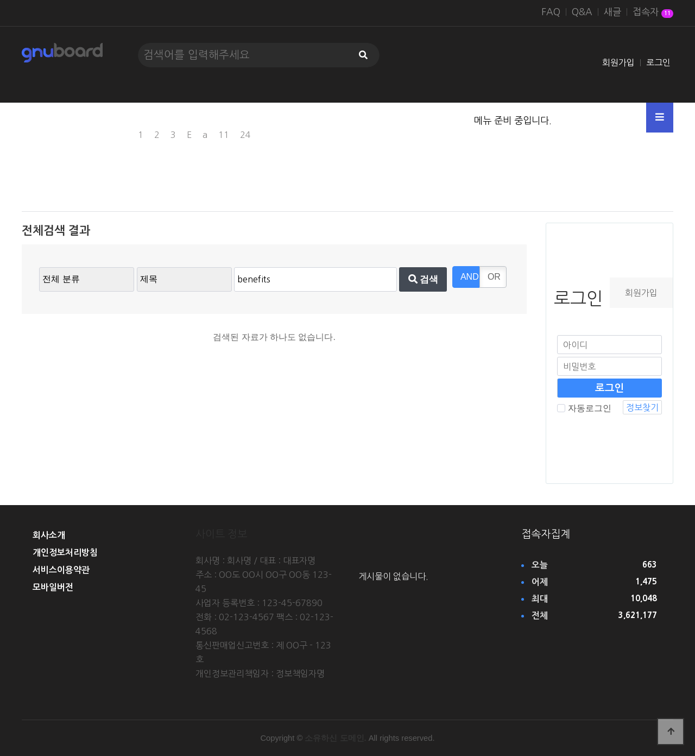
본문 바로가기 (0, 0)
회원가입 (618, 62)
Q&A (582, 12)
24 (245, 134)
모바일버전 (53, 587)
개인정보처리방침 (65, 553)
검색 (423, 279)
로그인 (658, 62)
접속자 (653, 13)
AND (469, 276)
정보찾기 (642, 407)
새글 (612, 12)
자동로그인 (584, 408)
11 (223, 134)
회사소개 (49, 535)
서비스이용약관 (61, 570)
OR (494, 276)
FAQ (550, 12)
